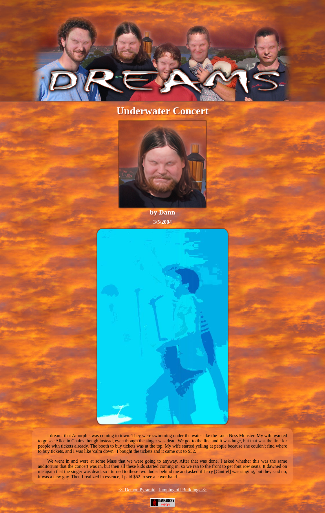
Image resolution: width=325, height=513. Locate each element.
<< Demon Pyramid (136, 489)
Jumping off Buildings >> (182, 489)
